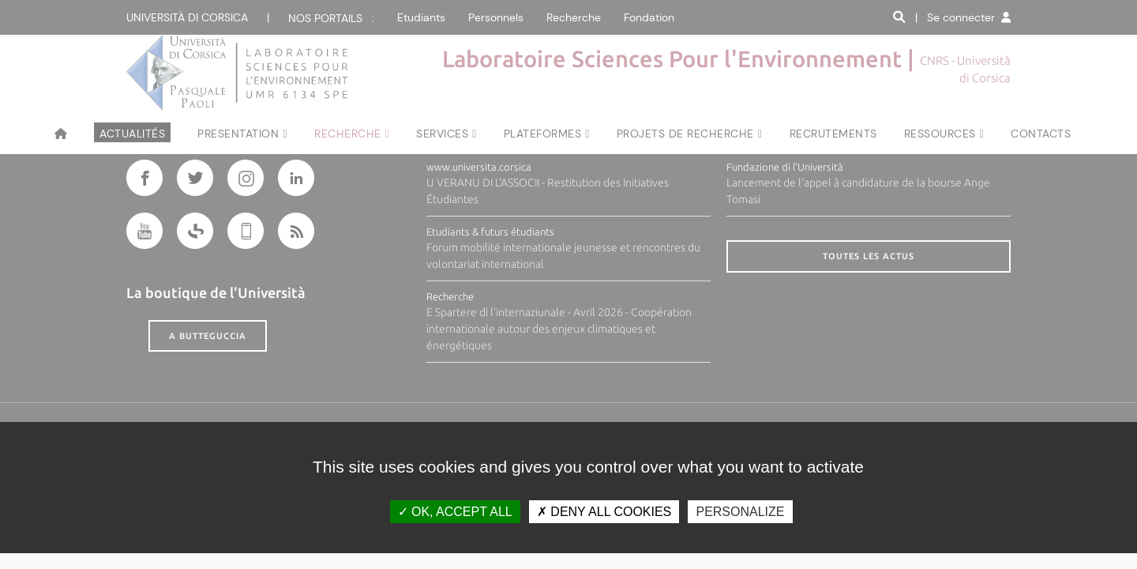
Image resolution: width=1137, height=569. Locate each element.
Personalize (740, 511)
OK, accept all (455, 511)
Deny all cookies (604, 511)
